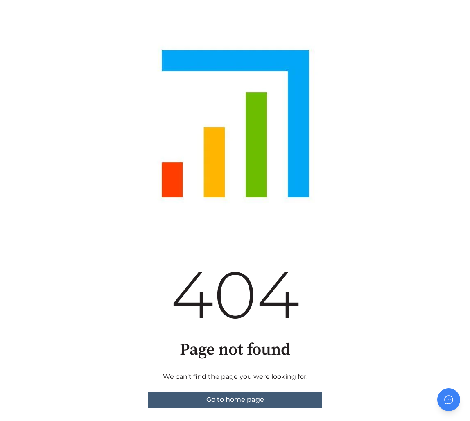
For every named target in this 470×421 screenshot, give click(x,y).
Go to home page (235, 399)
